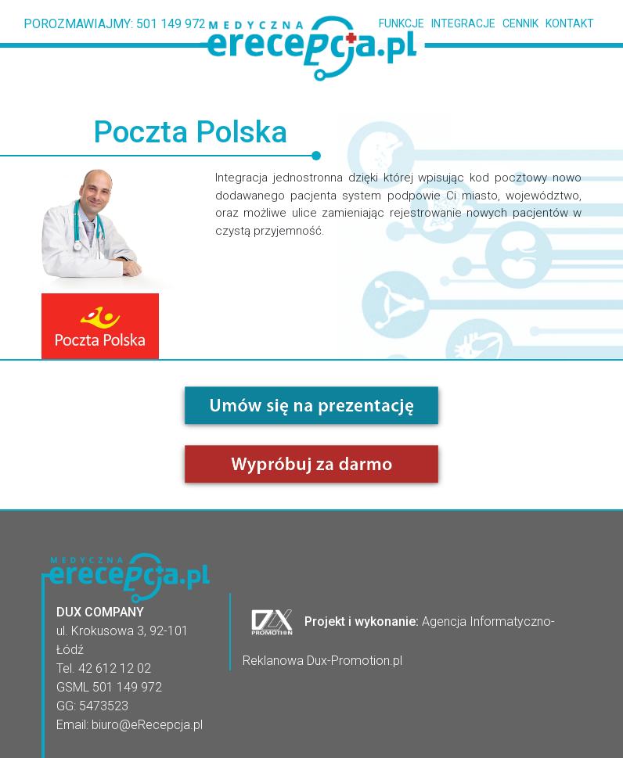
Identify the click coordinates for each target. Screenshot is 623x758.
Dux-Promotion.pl (354, 660)
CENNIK (516, 23)
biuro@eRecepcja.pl (147, 724)
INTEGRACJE (459, 23)
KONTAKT (566, 23)
